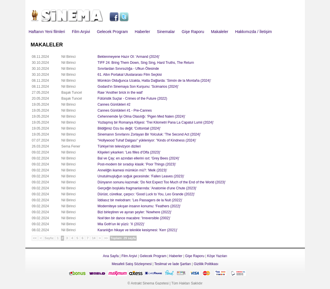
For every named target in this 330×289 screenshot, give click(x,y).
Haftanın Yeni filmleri (47, 31)
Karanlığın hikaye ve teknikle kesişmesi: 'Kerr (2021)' (137, 230)
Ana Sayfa (111, 256)
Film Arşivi (81, 31)
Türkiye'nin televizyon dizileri (119, 146)
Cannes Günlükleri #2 (113, 104)
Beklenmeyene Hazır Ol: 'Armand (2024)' (128, 57)
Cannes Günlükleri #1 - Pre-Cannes (124, 110)
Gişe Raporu (193, 31)
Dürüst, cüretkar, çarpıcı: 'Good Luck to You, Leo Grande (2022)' (146, 194)
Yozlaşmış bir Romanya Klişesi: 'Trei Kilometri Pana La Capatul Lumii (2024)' (155, 122)
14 (93, 238)
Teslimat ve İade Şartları (172, 264)
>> (106, 238)
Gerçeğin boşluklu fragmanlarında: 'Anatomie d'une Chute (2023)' (147, 188)
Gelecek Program (112, 31)
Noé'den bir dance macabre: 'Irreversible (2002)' (133, 218)
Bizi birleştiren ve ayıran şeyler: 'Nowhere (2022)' (134, 212)
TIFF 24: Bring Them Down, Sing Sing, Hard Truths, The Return (145, 63)
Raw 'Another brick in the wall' (120, 93)
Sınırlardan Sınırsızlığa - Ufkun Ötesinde (128, 69)
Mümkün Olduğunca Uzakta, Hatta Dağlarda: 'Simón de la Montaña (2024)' (154, 81)
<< (35, 238)
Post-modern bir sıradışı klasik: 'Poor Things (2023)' (136, 164)
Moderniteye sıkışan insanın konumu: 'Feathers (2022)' (139, 206)
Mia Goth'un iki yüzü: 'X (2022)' (120, 224)
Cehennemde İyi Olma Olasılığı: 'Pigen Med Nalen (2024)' (141, 116)
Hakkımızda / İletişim (253, 31)
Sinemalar (166, 31)
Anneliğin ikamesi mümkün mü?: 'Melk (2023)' (132, 170)
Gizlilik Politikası (206, 264)
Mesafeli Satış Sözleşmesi (132, 264)
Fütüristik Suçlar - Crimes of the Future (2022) (132, 99)
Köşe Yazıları (217, 256)
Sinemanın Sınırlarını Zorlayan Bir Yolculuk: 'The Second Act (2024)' (149, 134)
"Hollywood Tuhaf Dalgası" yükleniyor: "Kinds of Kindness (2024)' (146, 140)
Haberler (142, 31)
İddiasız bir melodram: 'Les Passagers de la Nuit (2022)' (139, 200)
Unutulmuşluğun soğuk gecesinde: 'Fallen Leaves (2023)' (140, 176)
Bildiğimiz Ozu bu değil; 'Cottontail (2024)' (128, 128)
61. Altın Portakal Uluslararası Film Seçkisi (129, 75)
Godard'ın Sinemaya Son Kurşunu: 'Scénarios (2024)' (137, 87)
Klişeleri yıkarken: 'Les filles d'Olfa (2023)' (128, 152)
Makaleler (219, 31)
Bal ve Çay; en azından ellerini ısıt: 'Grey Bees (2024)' (138, 158)
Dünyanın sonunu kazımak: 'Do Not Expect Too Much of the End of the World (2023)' (161, 182)
